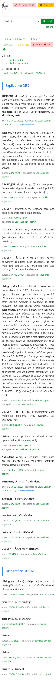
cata (41, 594)
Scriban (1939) (16, 470)
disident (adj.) (16, 60)
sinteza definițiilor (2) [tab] (14, 39)
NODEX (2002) (15, 424)
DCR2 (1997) (14, 400)
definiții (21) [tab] (36, 39)
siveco (40, 424)
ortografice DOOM (33, 73)
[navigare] (6, 12)
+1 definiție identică (24, 124)
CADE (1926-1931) (17, 197)
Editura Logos (42, 400)
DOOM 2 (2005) (16, 607)
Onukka (45, 197)
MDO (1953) (14, 640)
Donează (46, 5)
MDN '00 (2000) (16, 274)
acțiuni (6, 124)
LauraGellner (44, 120)
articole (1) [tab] (23, 44)
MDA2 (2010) (15, 172)
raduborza (44, 274)
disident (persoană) (18, 63)
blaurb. (41, 470)
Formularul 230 (24, 5)
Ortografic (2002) (17, 624)
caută (47, 21)
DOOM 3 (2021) (16, 594)
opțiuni (49, 26)
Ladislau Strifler (43, 640)
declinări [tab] (8, 44)
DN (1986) (13, 246)
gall (40, 674)
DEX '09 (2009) (16, 120)
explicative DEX (11, 73)
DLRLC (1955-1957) (18, 218)
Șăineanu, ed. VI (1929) (20, 445)
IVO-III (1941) (15, 657)
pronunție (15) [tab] (42, 44)
